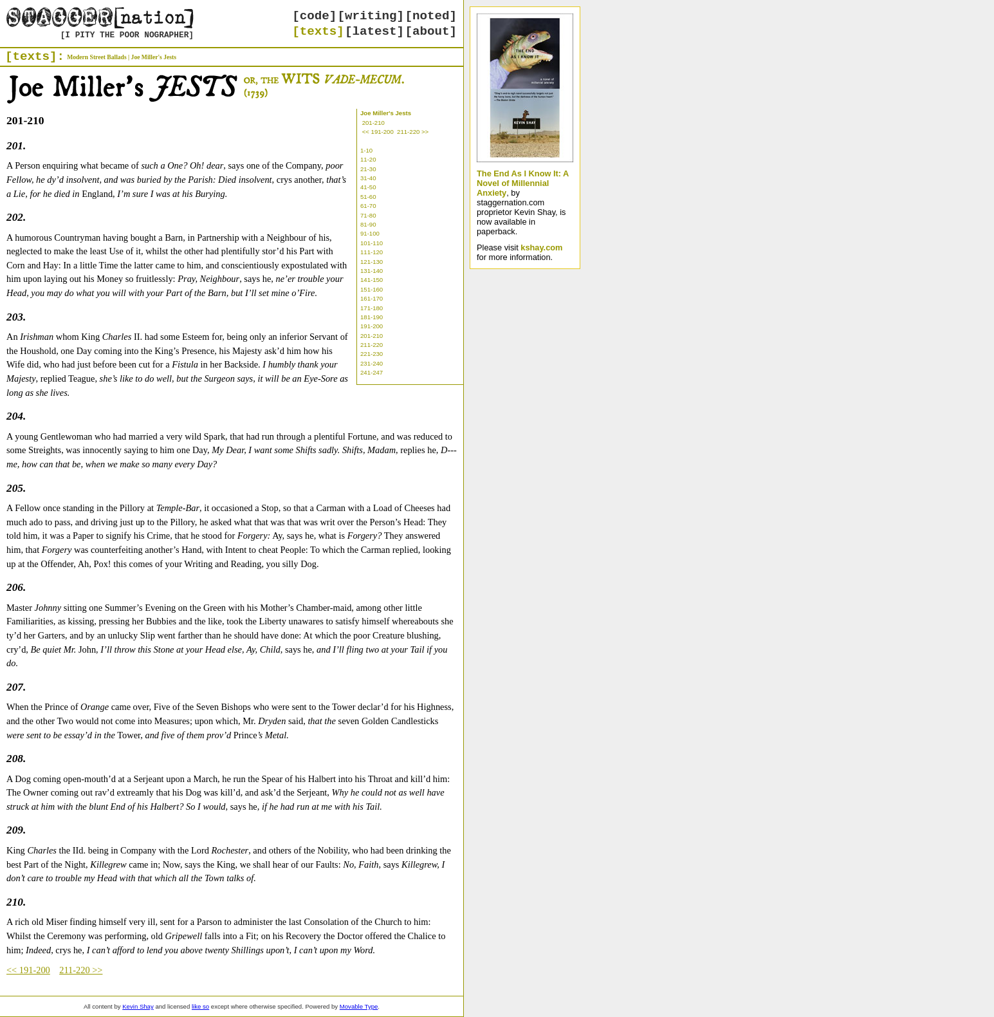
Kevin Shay (138, 1006)
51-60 (368, 196)
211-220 (371, 344)
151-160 (371, 289)
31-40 (368, 178)
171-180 (371, 308)
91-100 (370, 233)
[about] (431, 31)
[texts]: (34, 57)
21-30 (368, 169)
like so (200, 1006)
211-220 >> (412, 131)
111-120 (371, 252)
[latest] (374, 31)
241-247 (371, 372)
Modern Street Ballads (97, 57)
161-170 (371, 298)
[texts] (318, 31)
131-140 (371, 270)
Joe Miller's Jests (153, 57)
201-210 (373, 122)
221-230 (371, 353)
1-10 (366, 150)
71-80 (368, 215)
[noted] (431, 16)
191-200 (371, 326)
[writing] (371, 16)
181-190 (371, 317)
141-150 (371, 279)
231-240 (371, 363)
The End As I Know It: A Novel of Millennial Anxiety (523, 183)
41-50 (368, 187)
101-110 (371, 243)
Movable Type (359, 1006)
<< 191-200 (378, 131)
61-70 (368, 205)
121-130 (371, 261)
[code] (314, 16)
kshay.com (541, 247)
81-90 (368, 224)
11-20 (368, 159)
